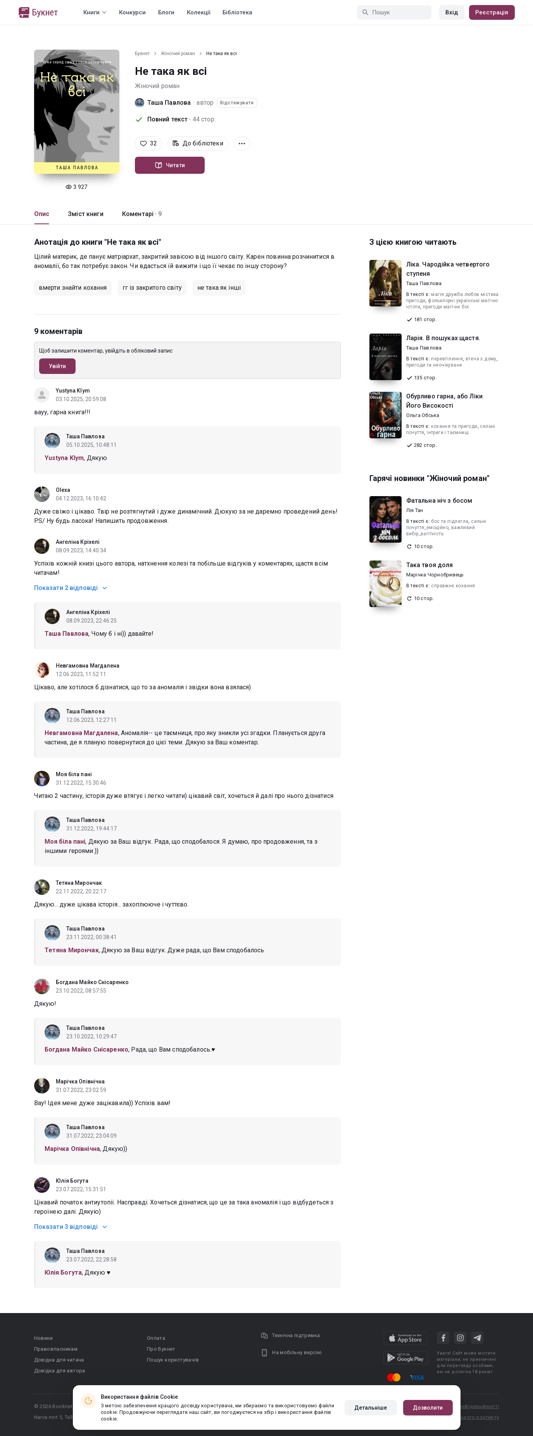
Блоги (166, 12)
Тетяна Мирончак (79, 883)
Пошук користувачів (173, 1360)
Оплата (156, 1338)
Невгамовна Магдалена (88, 666)
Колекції (198, 12)
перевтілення (447, 359)
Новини (43, 1338)
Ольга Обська (423, 415)
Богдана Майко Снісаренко (92, 982)
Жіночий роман (178, 53)
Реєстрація (492, 12)
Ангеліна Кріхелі (78, 542)
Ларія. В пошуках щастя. (443, 338)
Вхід (451, 12)
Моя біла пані (74, 774)
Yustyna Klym (73, 391)
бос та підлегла (449, 521)
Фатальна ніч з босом (439, 500)
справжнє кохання (453, 585)
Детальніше (370, 1408)
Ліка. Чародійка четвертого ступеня (448, 269)
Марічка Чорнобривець (435, 575)
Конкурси (132, 12)
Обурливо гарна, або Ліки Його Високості (444, 401)
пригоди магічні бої (446, 307)
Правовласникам (56, 1349)
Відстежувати (237, 103)
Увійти (57, 366)
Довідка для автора (59, 1371)
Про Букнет (161, 1349)
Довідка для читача (59, 1360)
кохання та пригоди (454, 426)
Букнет (142, 53)
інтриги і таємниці (448, 432)
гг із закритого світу (152, 287)
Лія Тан (414, 510)
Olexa (63, 490)
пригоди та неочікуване (434, 365)
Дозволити (428, 1408)
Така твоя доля (429, 565)
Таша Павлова (169, 102)
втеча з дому (481, 359)
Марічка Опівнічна (80, 1081)
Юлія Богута (72, 1181)
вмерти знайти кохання (73, 287)
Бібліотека (237, 12)
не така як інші (219, 287)
